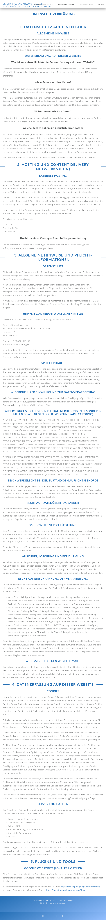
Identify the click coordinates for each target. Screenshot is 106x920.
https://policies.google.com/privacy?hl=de (66, 890)
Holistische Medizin (66, 4)
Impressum (37, 900)
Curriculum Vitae (85, 4)
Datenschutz (50, 900)
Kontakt (101, 4)
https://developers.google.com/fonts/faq (80, 886)
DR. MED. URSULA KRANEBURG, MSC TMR (27, 4)
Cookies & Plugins (66, 900)
